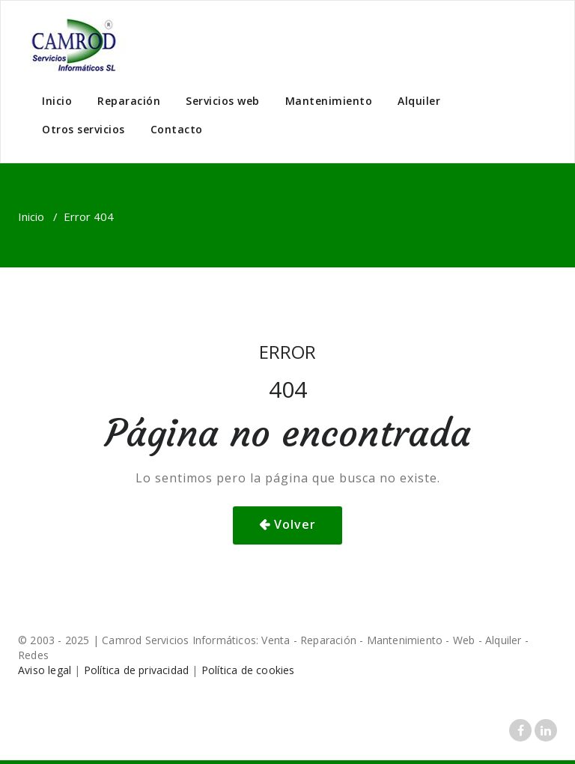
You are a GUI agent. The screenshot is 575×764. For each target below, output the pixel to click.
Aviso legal (44, 670)
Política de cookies (248, 670)
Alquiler (419, 101)
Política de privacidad (136, 670)
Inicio (57, 101)
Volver (295, 524)
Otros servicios (83, 129)
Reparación (128, 101)
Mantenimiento (329, 101)
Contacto (176, 129)
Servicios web (223, 101)
